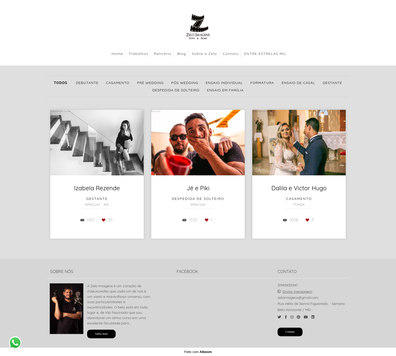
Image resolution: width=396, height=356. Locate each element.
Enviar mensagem (297, 291)
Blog (181, 53)
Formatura (262, 83)
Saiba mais (101, 334)
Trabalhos (138, 53)
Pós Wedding (184, 83)
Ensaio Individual (224, 83)
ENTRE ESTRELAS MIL (265, 53)
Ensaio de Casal (298, 83)
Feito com (198, 352)
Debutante (87, 83)
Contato (231, 53)
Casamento (118, 83)
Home (117, 53)
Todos (60, 83)
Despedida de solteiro (176, 90)
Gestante (332, 83)
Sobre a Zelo (204, 53)
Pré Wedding (150, 83)
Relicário (163, 53)
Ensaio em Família (225, 90)
